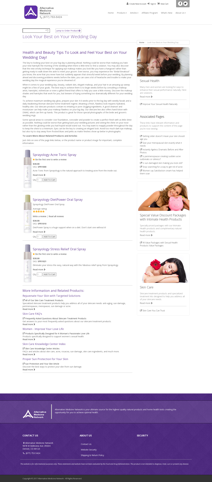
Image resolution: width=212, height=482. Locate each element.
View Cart (162, 4)
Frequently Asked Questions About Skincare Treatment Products (54, 318)
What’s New (166, 12)
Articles (134, 12)
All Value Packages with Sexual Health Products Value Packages (159, 244)
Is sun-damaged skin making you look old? (161, 163)
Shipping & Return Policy (92, 455)
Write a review (39, 216)
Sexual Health (149, 80)
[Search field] (36, 30)
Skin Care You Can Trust (152, 310)
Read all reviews (56, 216)
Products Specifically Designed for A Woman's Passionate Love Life (56, 333)
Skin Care (146, 287)
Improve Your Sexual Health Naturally (158, 104)
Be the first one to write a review (51, 159)
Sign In (151, 4)
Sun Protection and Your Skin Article (41, 363)
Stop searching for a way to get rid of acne (161, 166)
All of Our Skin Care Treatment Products (43, 300)
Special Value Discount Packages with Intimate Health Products (163, 217)
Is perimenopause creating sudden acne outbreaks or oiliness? (160, 158)
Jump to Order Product (68, 30)
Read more (39, 175)
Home (111, 12)
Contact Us (86, 444)
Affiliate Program (150, 12)
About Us (181, 12)
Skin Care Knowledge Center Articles (41, 348)
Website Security (89, 449)
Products (122, 12)
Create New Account (136, 4)
